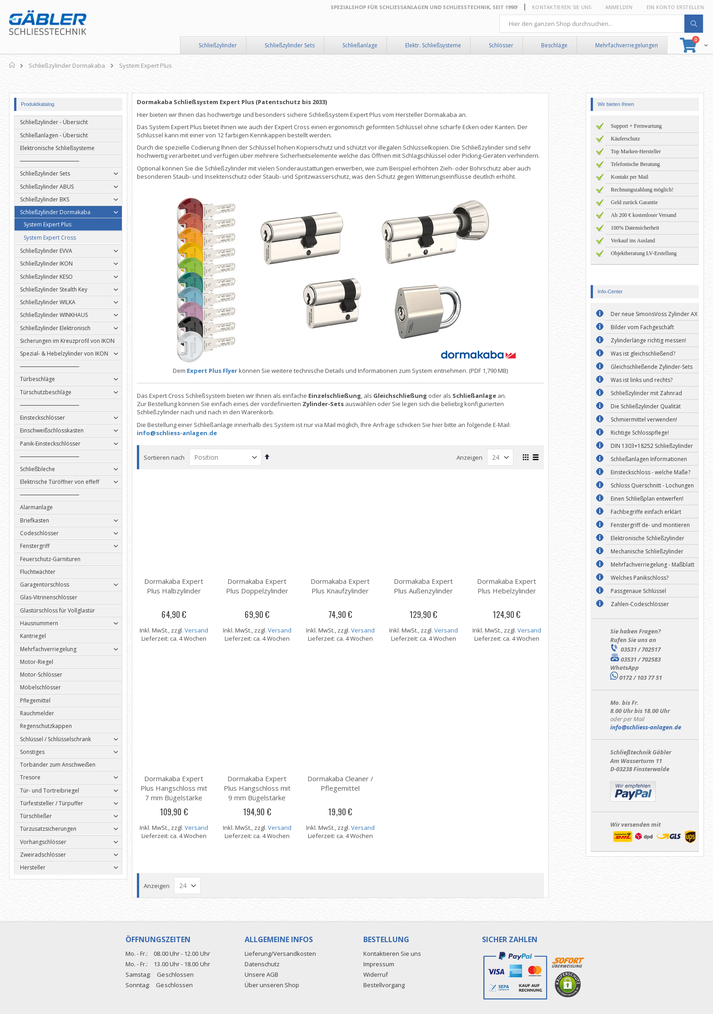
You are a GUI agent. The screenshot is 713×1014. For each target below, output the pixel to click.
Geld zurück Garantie (634, 202)
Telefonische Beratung (635, 164)
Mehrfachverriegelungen (626, 45)
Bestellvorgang (384, 985)
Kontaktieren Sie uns (562, 7)
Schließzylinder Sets (290, 45)
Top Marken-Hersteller (636, 151)
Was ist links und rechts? (642, 380)
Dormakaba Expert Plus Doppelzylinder (273, 586)
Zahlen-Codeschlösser (640, 604)
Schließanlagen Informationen (649, 459)
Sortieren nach (180, 457)
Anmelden (619, 7)
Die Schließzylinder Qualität (646, 406)
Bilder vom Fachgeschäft (642, 327)
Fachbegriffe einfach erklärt (646, 512)
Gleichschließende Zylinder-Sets (652, 367)
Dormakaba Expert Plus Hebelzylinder (522, 586)
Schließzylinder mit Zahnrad (646, 393)
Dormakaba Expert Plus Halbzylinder (190, 586)
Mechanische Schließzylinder (647, 551)
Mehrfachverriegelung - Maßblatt (652, 564)
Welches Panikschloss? (639, 578)
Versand (213, 630)
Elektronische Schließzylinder (647, 538)
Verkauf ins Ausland (633, 240)
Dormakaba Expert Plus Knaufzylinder (356, 586)
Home (12, 65)
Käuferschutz (625, 139)
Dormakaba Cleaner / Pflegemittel (356, 783)
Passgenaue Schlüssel (638, 591)
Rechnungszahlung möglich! (642, 189)
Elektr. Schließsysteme (433, 45)
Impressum (378, 964)
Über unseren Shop (272, 985)
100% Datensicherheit (635, 228)
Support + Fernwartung (636, 126)
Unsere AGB (261, 974)
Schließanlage (359, 45)
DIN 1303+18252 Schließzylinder (652, 446)
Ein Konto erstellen (675, 7)
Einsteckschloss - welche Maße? (650, 472)
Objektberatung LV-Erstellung (644, 253)
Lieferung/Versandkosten (280, 953)
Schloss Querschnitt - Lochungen (652, 485)
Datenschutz (262, 964)
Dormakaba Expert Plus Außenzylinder (439, 586)
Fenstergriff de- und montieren (650, 525)
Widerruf (375, 974)
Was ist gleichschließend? (643, 353)
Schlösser (501, 45)
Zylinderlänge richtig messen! (648, 340)
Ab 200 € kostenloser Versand (643, 215)
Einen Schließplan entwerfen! (647, 498)
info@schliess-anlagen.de (193, 433)
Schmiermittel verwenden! (644, 419)
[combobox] (601, 24)
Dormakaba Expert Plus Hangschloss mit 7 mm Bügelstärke (190, 788)
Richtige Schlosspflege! (640, 433)
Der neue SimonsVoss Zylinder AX (654, 314)
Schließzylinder (218, 45)
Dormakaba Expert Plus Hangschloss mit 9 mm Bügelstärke (273, 788)
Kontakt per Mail (629, 177)
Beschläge (554, 45)
